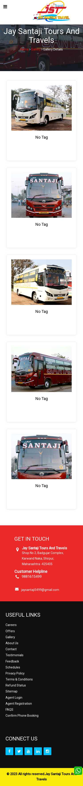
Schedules (13, 667)
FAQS (9, 709)
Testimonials (14, 655)
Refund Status (16, 685)
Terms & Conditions (19, 679)
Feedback (12, 661)
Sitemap (11, 691)
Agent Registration (19, 703)
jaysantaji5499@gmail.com (40, 590)
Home (24, 49)
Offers (10, 631)
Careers (11, 625)
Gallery (36, 49)
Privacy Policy (15, 673)
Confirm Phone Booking (22, 715)
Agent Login (14, 697)
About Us (12, 643)
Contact (11, 649)
